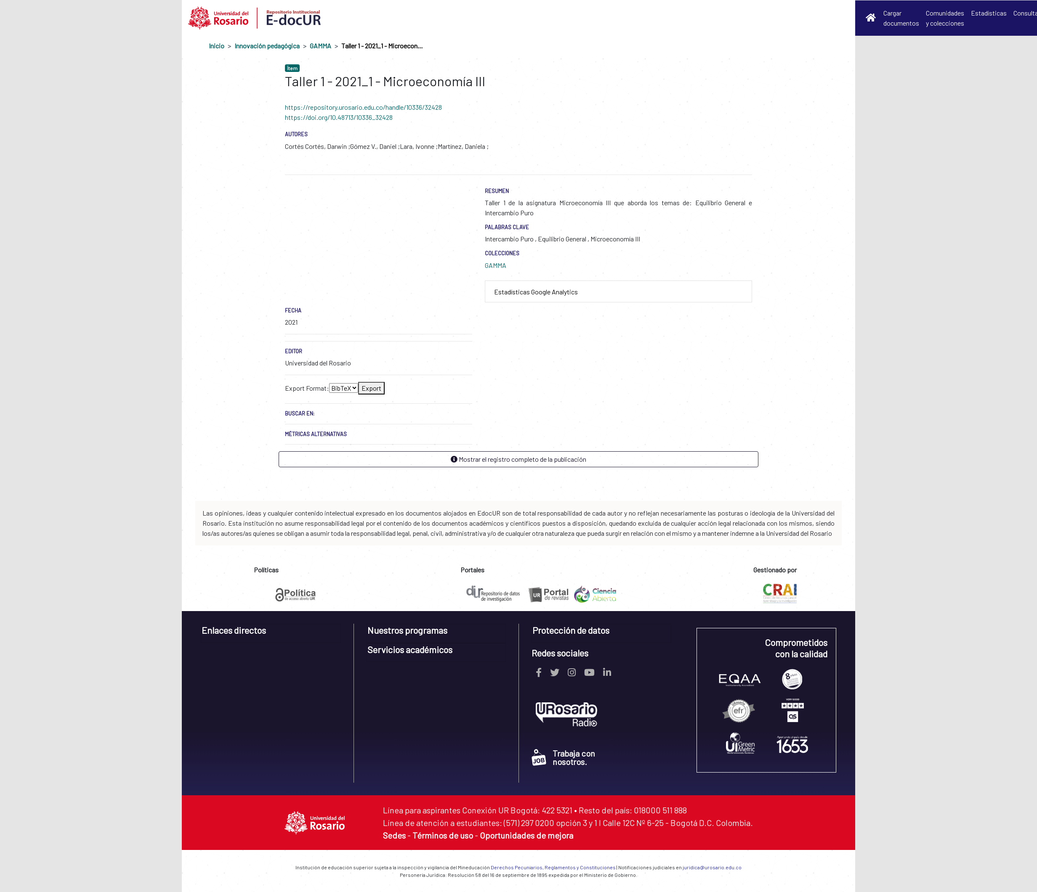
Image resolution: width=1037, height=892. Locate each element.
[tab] (618, 291)
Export (371, 388)
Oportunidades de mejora (526, 835)
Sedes (394, 835)
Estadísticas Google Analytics (536, 292)
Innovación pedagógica (267, 46)
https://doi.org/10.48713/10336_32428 (339, 117)
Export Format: (307, 388)
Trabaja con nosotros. (563, 757)
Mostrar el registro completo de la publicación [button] (518, 459)
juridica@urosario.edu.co (712, 867)
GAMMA (320, 46)
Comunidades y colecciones (945, 18)
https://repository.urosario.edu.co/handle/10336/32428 (363, 107)
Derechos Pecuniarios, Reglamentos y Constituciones (553, 867)
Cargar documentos (901, 18)
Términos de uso (442, 835)
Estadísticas (989, 13)
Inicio (216, 46)
